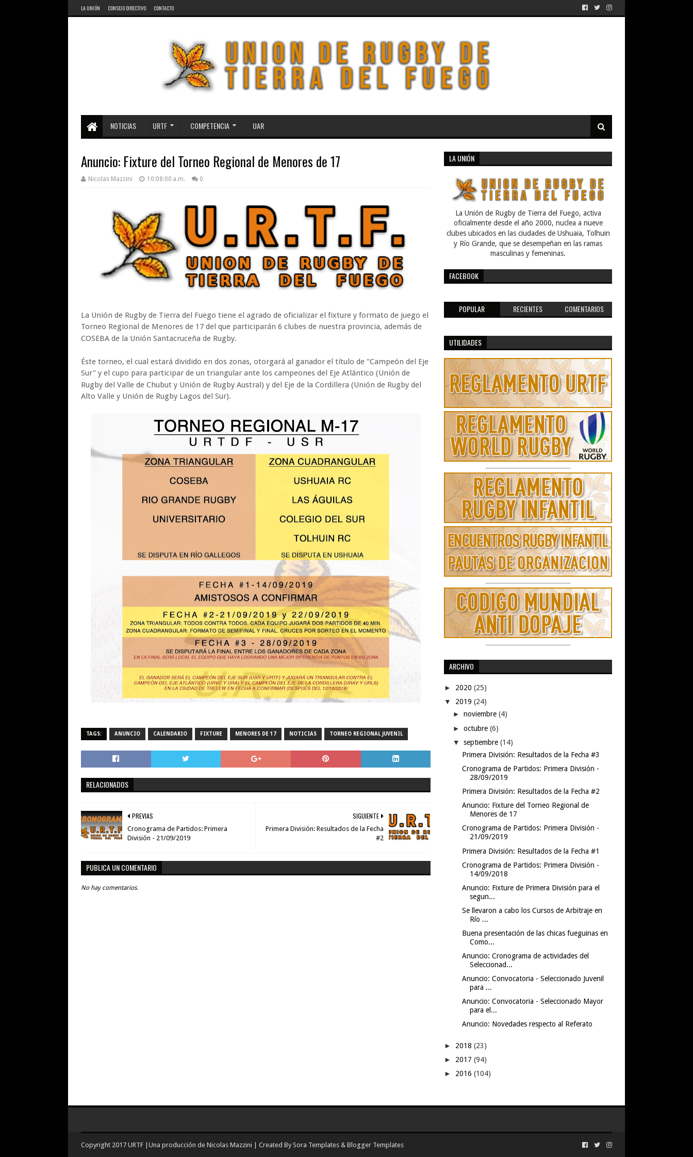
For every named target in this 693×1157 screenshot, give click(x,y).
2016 (464, 1073)
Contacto (164, 8)
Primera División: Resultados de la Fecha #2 (531, 791)
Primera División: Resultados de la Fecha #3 (531, 755)
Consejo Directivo (127, 8)
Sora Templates (316, 1145)
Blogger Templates (375, 1145)
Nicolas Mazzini (229, 1145)
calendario (170, 734)
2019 (464, 701)
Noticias (123, 125)
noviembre (481, 714)
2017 (464, 1059)
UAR (258, 125)
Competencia (209, 125)
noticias (303, 734)
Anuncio (127, 734)
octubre (477, 728)
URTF (160, 125)
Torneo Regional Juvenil (366, 734)
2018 (464, 1045)
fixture (211, 734)
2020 (464, 687)
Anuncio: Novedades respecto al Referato (527, 1024)
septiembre (482, 742)
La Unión (90, 8)
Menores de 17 (255, 734)
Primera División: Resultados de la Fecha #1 (531, 851)
